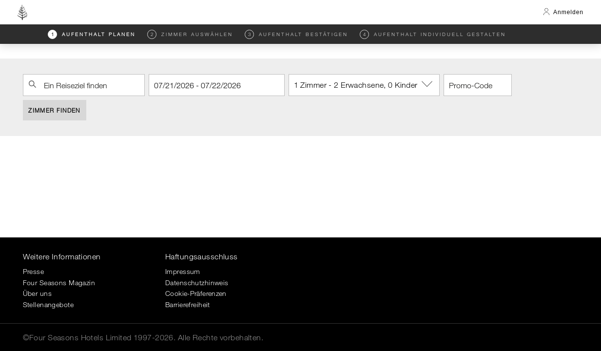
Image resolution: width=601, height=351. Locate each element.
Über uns (37, 293)
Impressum (182, 271)
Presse (33, 271)
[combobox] (84, 85)
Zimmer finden (54, 110)
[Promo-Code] (478, 85)
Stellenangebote (48, 304)
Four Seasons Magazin (59, 282)
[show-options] (428, 84)
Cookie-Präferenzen (196, 293)
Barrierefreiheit (187, 304)
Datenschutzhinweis (197, 282)
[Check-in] (217, 85)
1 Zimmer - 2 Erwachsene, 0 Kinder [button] (367, 84)
